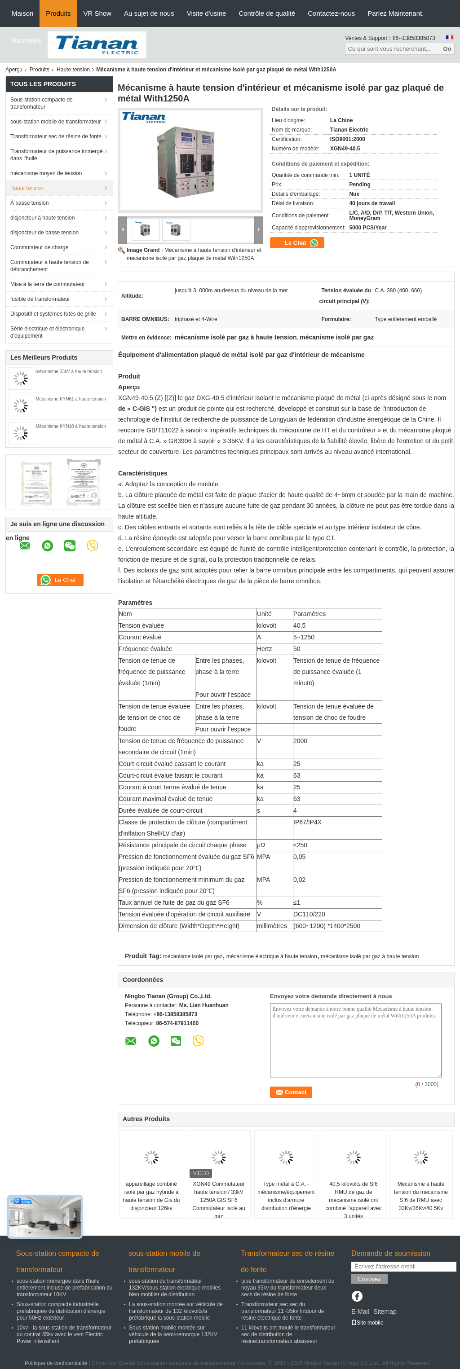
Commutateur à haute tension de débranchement (49, 266)
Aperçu (13, 69)
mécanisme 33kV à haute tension (68, 371)
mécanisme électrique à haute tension (271, 956)
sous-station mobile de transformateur (55, 122)
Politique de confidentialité (56, 1363)
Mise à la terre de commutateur (47, 284)
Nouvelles (26, 40)
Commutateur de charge (39, 247)
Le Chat (301, 242)
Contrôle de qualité (267, 13)
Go (447, 48)
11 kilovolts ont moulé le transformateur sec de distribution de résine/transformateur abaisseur (288, 1334)
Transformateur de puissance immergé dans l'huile (56, 155)
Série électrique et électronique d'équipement (47, 332)
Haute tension (73, 69)
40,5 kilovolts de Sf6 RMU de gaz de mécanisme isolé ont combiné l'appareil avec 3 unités (353, 1200)
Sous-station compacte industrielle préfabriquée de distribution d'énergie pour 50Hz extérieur (61, 1311)
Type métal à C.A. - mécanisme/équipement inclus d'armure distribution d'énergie (285, 1196)
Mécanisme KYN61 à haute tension (71, 398)
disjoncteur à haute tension (42, 218)
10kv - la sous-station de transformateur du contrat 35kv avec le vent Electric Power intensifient (64, 1334)
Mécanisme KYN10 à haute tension (70, 426)
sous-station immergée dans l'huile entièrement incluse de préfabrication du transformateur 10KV (64, 1288)
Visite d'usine (206, 13)
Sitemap (384, 1311)
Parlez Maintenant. (395, 13)
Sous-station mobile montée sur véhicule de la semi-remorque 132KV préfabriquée (173, 1334)
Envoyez (369, 1279)
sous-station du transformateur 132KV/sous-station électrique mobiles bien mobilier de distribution (175, 1288)
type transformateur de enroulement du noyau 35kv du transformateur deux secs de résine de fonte (287, 1288)
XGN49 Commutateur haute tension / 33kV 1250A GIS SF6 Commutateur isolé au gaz (218, 1200)
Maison (22, 13)
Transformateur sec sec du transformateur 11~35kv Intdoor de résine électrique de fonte (282, 1311)
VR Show (97, 13)
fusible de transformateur (40, 299)
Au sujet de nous (149, 13)
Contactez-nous (331, 13)
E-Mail (360, 1311)
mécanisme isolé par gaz (193, 956)
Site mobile (367, 1323)
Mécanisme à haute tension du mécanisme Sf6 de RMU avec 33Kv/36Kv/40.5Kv (421, 1196)
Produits (58, 13)
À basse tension (29, 203)
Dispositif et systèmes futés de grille (53, 314)
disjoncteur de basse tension (44, 232)
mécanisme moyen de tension (46, 173)
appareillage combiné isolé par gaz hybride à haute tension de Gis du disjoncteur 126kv (151, 1196)
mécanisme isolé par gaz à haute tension (370, 956)
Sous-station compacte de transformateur (41, 103)
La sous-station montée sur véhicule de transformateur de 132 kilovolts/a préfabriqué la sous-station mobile (176, 1311)
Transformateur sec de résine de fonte (56, 136)
